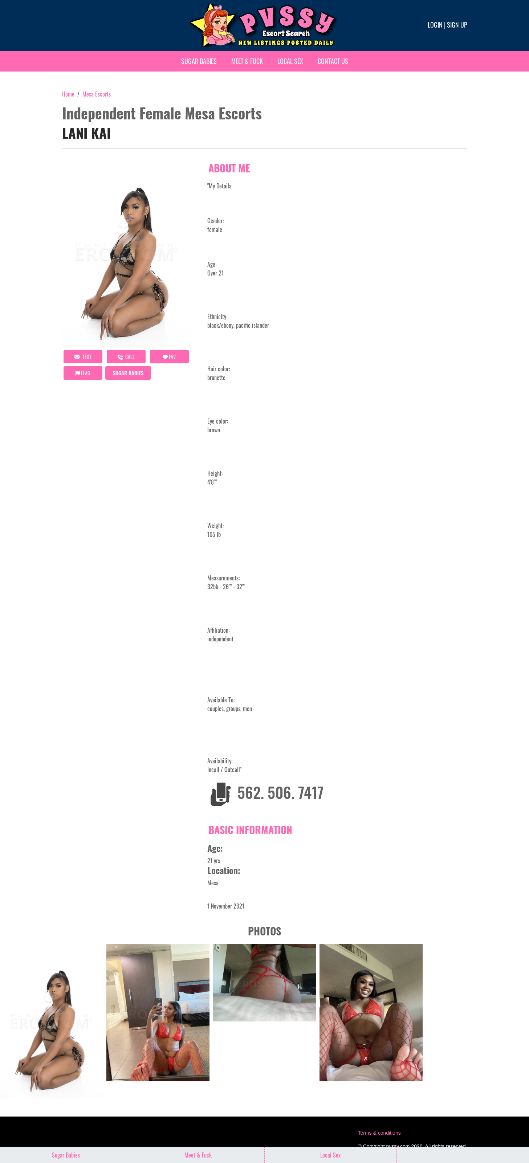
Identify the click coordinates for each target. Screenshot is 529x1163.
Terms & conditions (379, 1133)
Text (82, 356)
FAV (169, 356)
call (126, 356)
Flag (83, 373)
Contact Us (333, 61)
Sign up (457, 24)
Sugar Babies (199, 61)
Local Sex (290, 61)
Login (435, 24)
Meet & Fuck (247, 61)
